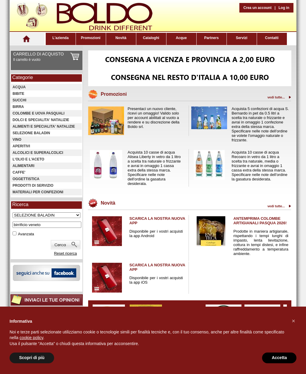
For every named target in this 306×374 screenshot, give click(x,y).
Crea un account (258, 8)
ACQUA (19, 87)
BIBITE (18, 94)
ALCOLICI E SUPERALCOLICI (38, 153)
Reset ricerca (65, 253)
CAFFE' (19, 172)
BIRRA (18, 107)
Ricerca (20, 204)
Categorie (22, 77)
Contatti (272, 38)
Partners (211, 38)
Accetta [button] (279, 357)
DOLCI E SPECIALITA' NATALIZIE (41, 120)
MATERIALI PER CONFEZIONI (38, 192)
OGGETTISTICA (26, 179)
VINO (17, 139)
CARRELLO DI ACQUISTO (38, 54)
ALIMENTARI (23, 166)
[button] (293, 321)
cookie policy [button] (31, 337)
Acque (181, 38)
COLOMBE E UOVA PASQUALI (39, 113)
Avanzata (26, 234)
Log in (284, 8)
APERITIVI (21, 146)
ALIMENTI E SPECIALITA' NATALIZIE (44, 126)
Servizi (241, 38)
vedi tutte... (276, 97)
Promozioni (90, 38)
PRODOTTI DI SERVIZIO (33, 185)
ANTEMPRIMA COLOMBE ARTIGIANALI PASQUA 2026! (260, 220)
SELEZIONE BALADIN (31, 133)
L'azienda (60, 38)
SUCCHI (19, 100)
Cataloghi (151, 38)
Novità (120, 38)
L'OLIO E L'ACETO (28, 159)
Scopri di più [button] (32, 357)
